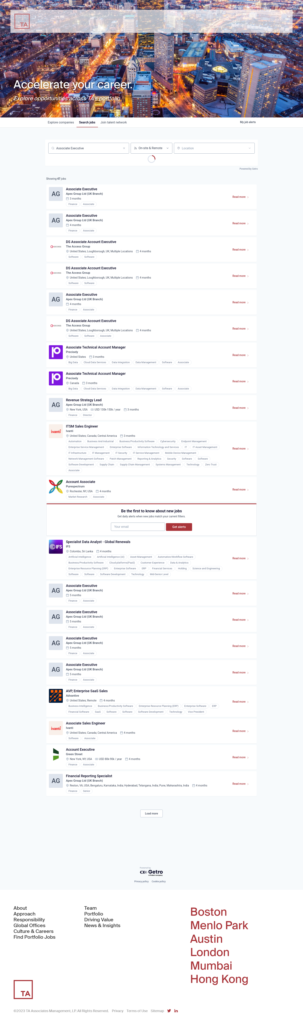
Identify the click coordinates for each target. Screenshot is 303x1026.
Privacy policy (141, 881)
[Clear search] (124, 148)
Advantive (73, 716)
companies (61, 122)
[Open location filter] (249, 148)
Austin (206, 939)
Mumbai (211, 966)
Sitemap (157, 1011)
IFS (68, 562)
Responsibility (29, 920)
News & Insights (102, 926)
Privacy (117, 1011)
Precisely (72, 359)
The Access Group (79, 249)
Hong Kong (219, 979)
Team (90, 908)
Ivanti (70, 441)
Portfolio (93, 914)
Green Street (75, 777)
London (210, 952)
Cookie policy (159, 881)
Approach (25, 914)
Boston (208, 912)
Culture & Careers (34, 931)
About (20, 908)
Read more (242, 198)
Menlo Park (219, 925)
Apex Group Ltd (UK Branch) (85, 194)
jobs (89, 122)
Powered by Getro (249, 168)
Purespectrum (76, 498)
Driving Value (98, 920)
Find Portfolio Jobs (34, 937)
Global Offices (29, 926)
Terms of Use (137, 1011)
